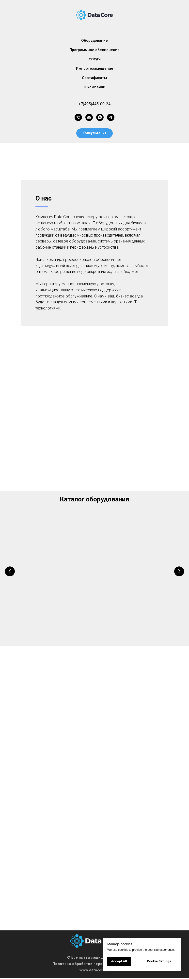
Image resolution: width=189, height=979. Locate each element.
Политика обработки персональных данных (94, 964)
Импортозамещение (94, 68)
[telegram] (110, 117)
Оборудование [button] (94, 40)
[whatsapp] (100, 117)
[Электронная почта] (89, 117)
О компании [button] (94, 87)
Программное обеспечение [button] (94, 50)
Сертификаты (94, 78)
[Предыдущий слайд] (10, 571)
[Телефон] (78, 117)
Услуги (95, 59)
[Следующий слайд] (179, 571)
